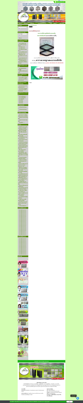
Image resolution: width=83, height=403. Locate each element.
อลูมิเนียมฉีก (41, 383)
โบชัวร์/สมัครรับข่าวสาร (42, 23)
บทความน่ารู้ (61, 23)
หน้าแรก (20, 23)
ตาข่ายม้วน (53, 383)
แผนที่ (51, 23)
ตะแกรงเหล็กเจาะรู (50, 35)
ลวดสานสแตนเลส (26, 385)
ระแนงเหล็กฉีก (35, 383)
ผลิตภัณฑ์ (32, 23)
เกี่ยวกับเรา (26, 23)
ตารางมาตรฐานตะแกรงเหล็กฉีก (49, 60)
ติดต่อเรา (55, 23)
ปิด (69, 401)
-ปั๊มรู (55, 35)
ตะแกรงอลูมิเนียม (47, 383)
